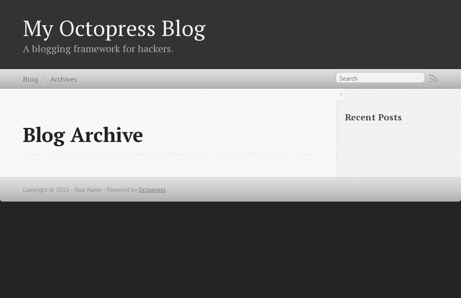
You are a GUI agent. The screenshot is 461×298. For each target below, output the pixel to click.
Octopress (152, 190)
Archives (63, 79)
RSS (433, 79)
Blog (30, 79)
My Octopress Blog (114, 27)
